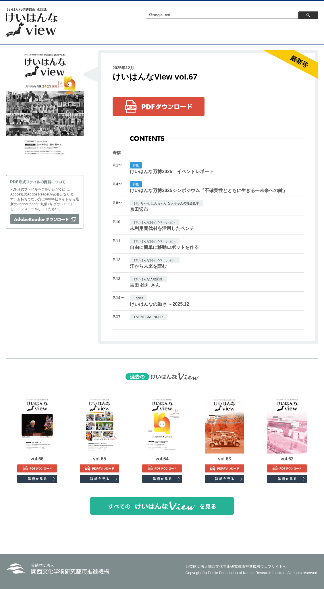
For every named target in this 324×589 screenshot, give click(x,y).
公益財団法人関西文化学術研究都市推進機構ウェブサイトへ (236, 566)
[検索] (221, 15)
